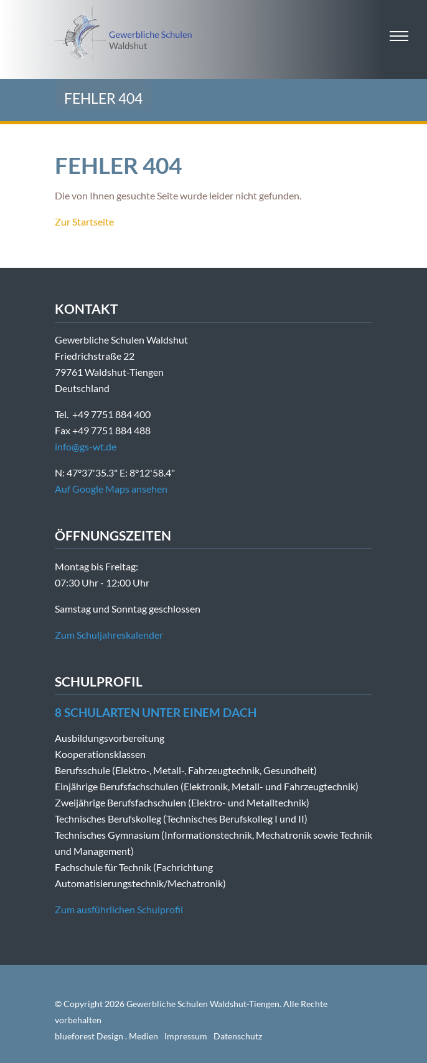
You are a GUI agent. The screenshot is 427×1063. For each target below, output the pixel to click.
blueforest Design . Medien (106, 1036)
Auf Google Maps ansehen (111, 489)
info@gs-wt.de (85, 446)
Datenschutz (238, 1036)
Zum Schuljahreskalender (109, 635)
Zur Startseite (84, 221)
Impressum (185, 1036)
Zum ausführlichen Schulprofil (119, 909)
